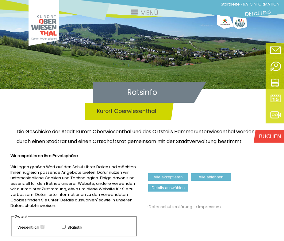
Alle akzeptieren (168, 177)
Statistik (74, 227)
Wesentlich (28, 227)
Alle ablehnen (211, 177)
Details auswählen (168, 187)
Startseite (230, 4)
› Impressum (207, 206)
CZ (257, 13)
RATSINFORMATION (261, 4)
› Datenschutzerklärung (169, 206)
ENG (267, 12)
